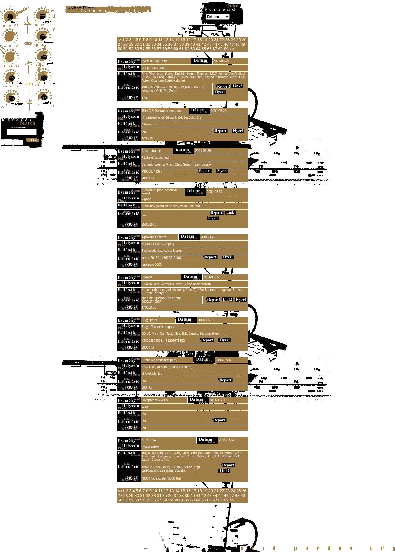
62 (187, 49)
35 (164, 44)
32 (148, 44)
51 (125, 49)
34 (159, 44)
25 (238, 39)
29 (131, 44)
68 (220, 49)
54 (142, 49)
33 (153, 44)
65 (204, 49)
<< (120, 39)
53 (137, 49)
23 (227, 39)
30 (137, 44)
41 (198, 44)
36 (170, 44)
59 (170, 49)
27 (120, 44)
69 (226, 49)
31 (142, 44)
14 (177, 39)
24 (233, 39)
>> (232, 49)
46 (226, 44)
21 (216, 39)
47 (232, 44)
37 (176, 44)
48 (237, 44)
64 (198, 49)
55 (148, 49)
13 (171, 39)
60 (176, 49)
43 (209, 44)
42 (204, 44)
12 (166, 39)
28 (125, 44)
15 (183, 39)
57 (159, 49)
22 (222, 39)
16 (188, 39)
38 (181, 44)
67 (215, 49)
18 (199, 39)
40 (192, 44)
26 (244, 39)
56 (153, 49)
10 (155, 39)
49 (243, 44)
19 (205, 39)
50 (120, 49)
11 (160, 39)
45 (220, 44)
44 (215, 44)
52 (131, 49)
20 (211, 39)
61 (181, 49)
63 (192, 49)
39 (187, 44)
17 (194, 39)
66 (209, 49)
